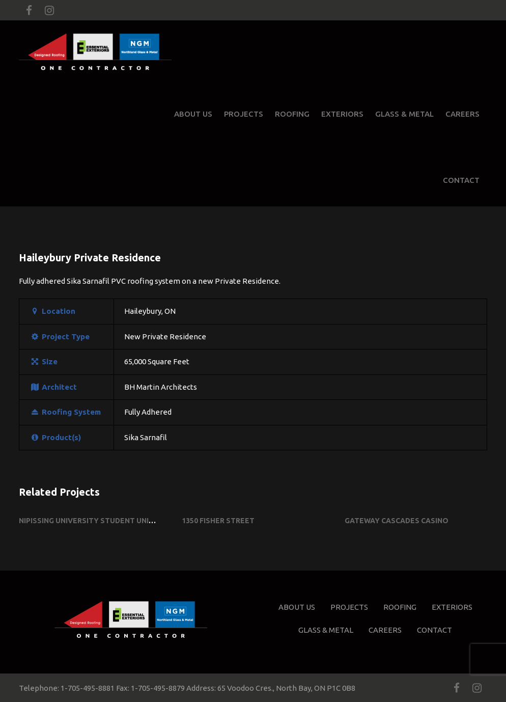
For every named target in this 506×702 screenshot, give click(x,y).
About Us (193, 114)
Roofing (292, 114)
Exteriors (342, 114)
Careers (462, 114)
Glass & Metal (404, 114)
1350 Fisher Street (218, 521)
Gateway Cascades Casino (396, 521)
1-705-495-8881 (88, 688)
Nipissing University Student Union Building (107, 521)
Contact (461, 180)
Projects (243, 114)
